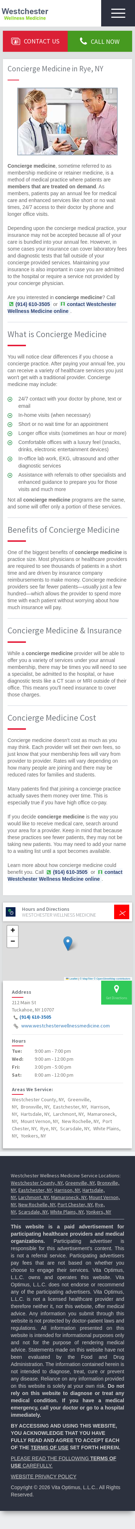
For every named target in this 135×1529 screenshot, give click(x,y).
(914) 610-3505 (35, 1017)
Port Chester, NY (75, 1204)
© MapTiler (86, 978)
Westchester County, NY (37, 1183)
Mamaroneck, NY (68, 1197)
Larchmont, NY (33, 1197)
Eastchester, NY (35, 1190)
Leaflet (71, 978)
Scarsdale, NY (33, 1211)
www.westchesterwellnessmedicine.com (65, 1025)
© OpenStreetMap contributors (112, 978)
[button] (67, 943)
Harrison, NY (67, 1190)
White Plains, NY (67, 1211)
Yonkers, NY (98, 1211)
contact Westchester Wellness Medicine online (62, 307)
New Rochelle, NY (36, 1204)
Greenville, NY (80, 1183)
